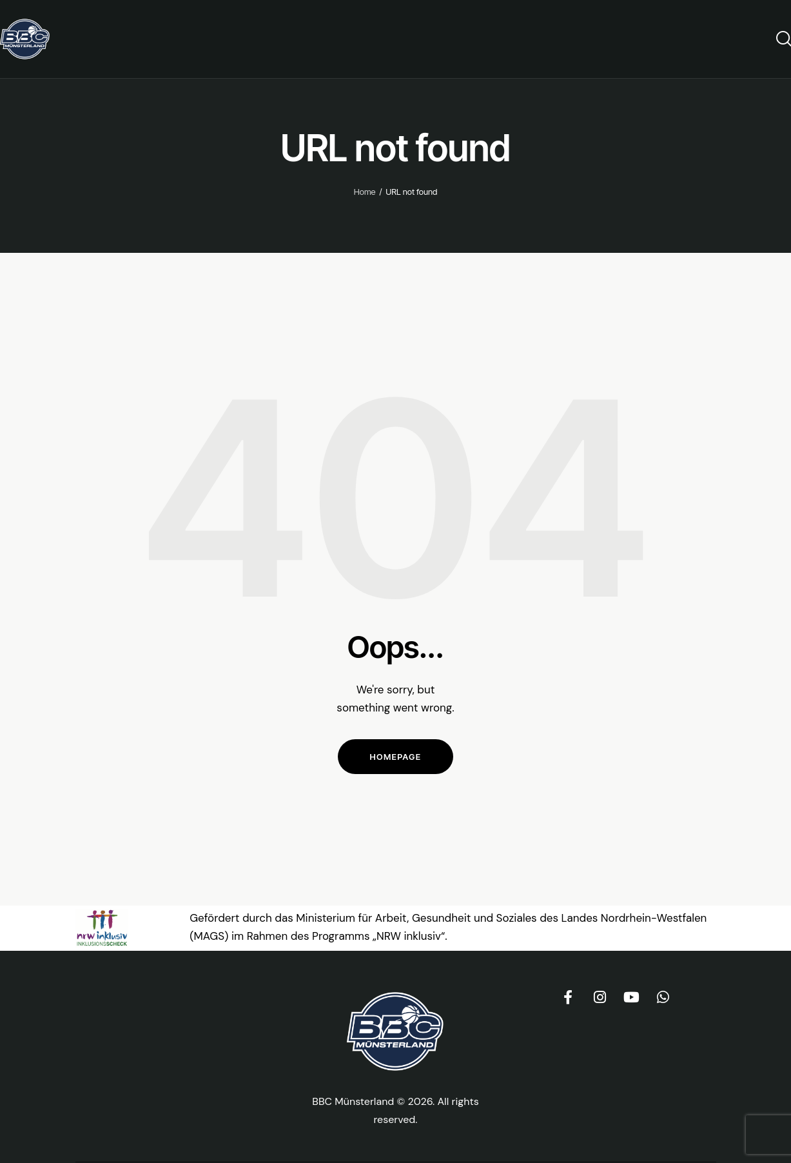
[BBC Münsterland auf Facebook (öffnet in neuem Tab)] (568, 997)
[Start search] (783, 38)
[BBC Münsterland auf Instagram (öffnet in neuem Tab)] (599, 997)
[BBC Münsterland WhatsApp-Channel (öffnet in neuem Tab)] (663, 997)
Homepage (396, 756)
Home (365, 191)
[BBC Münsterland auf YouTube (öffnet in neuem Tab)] (631, 997)
